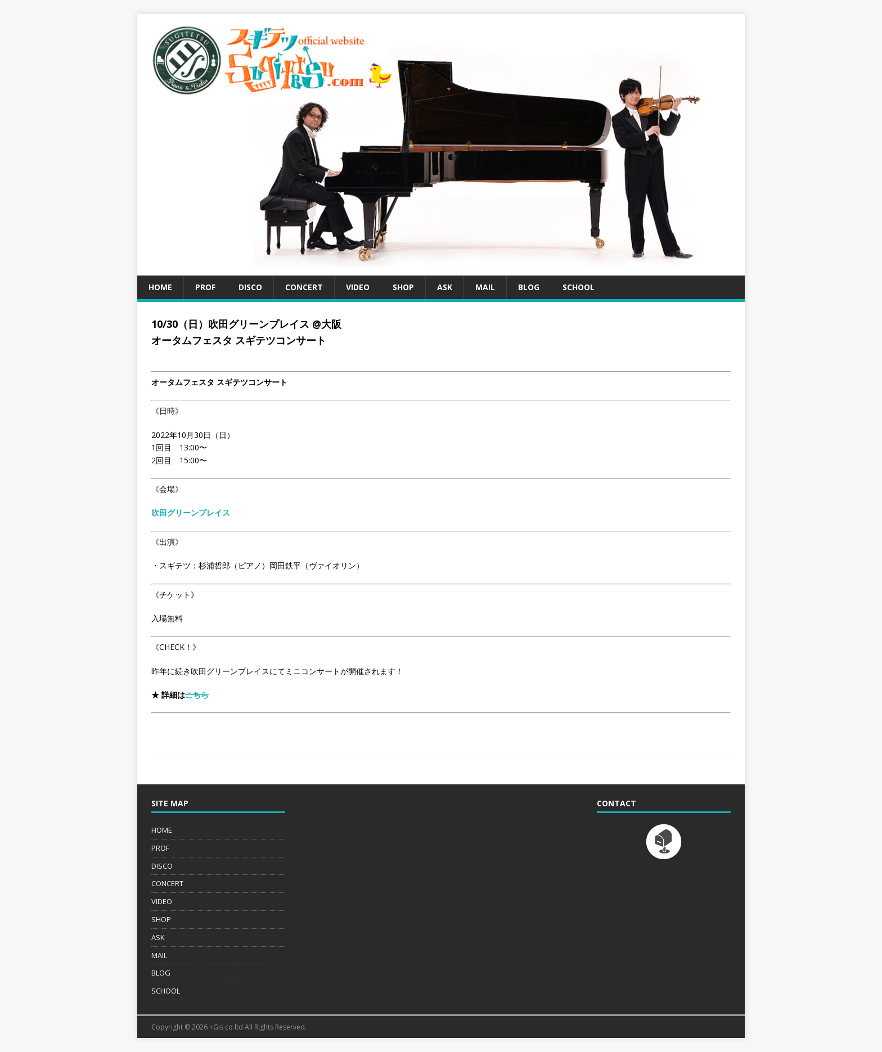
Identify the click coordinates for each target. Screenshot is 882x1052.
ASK (444, 287)
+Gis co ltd (226, 1027)
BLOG (528, 287)
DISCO (250, 287)
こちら (197, 694)
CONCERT (304, 287)
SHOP (403, 287)
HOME (160, 287)
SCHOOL (578, 287)
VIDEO (358, 287)
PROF (205, 287)
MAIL (485, 287)
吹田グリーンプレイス (190, 512)
